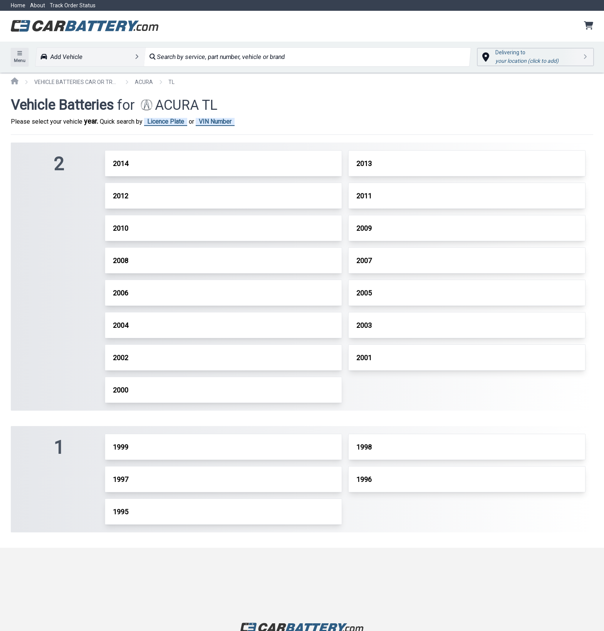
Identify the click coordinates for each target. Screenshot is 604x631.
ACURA (144, 82)
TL (171, 82)
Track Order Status (73, 5)
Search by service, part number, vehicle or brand (217, 56)
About (37, 5)
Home (18, 5)
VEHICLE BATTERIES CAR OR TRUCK (76, 82)
